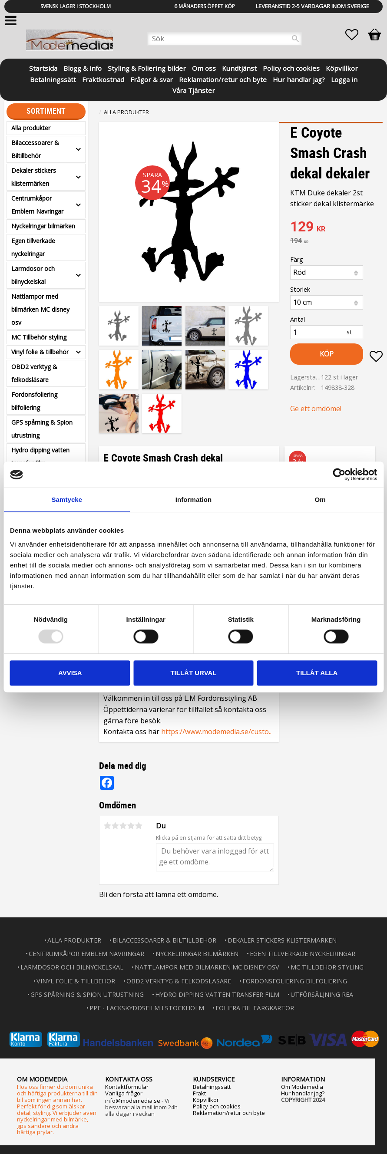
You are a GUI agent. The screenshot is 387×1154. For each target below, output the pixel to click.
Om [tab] (320, 499)
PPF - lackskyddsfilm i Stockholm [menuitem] (146, 1008)
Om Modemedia (302, 1087)
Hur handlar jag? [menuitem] (299, 79)
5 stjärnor (139, 826)
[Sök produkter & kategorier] (224, 39)
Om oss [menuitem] (204, 67)
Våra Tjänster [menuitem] (193, 89)
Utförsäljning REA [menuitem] (322, 994)
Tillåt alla (316, 672)
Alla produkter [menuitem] (30, 128)
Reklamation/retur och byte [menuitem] (223, 79)
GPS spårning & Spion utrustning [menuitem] (42, 428)
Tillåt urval (193, 672)
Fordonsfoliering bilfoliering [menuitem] (34, 401)
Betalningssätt (212, 1087)
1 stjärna (108, 826)
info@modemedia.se (132, 1101)
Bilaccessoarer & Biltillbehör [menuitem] (35, 149)
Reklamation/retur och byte (229, 1113)
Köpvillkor (206, 1100)
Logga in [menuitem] (344, 79)
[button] (356, 34)
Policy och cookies (217, 1106)
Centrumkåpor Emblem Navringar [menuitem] (37, 204)
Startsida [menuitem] (43, 67)
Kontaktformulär (127, 1087)
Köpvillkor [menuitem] (342, 67)
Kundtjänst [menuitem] (239, 67)
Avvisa (70, 672)
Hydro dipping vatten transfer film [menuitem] (40, 456)
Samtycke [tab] (66, 499)
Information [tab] (193, 499)
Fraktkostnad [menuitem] (103, 79)
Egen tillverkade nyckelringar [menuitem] (33, 247)
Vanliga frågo (122, 1093)
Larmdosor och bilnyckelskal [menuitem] (33, 275)
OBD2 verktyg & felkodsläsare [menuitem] (34, 373)
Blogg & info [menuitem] (82, 67)
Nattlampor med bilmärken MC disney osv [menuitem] (40, 309)
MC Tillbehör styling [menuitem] (38, 337)
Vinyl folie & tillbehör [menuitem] (40, 352)
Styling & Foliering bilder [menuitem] (147, 67)
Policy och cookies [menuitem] (291, 67)
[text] (336, 227)
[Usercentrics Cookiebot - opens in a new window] (339, 474)
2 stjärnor (115, 826)
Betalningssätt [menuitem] (53, 79)
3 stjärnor (123, 826)
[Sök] (295, 38)
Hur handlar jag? (302, 1093)
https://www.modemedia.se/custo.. (216, 731)
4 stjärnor (131, 826)
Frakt (199, 1093)
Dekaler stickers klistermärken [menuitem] (33, 177)
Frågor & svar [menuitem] (151, 79)
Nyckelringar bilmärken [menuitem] (43, 226)
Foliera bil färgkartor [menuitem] (254, 1008)
